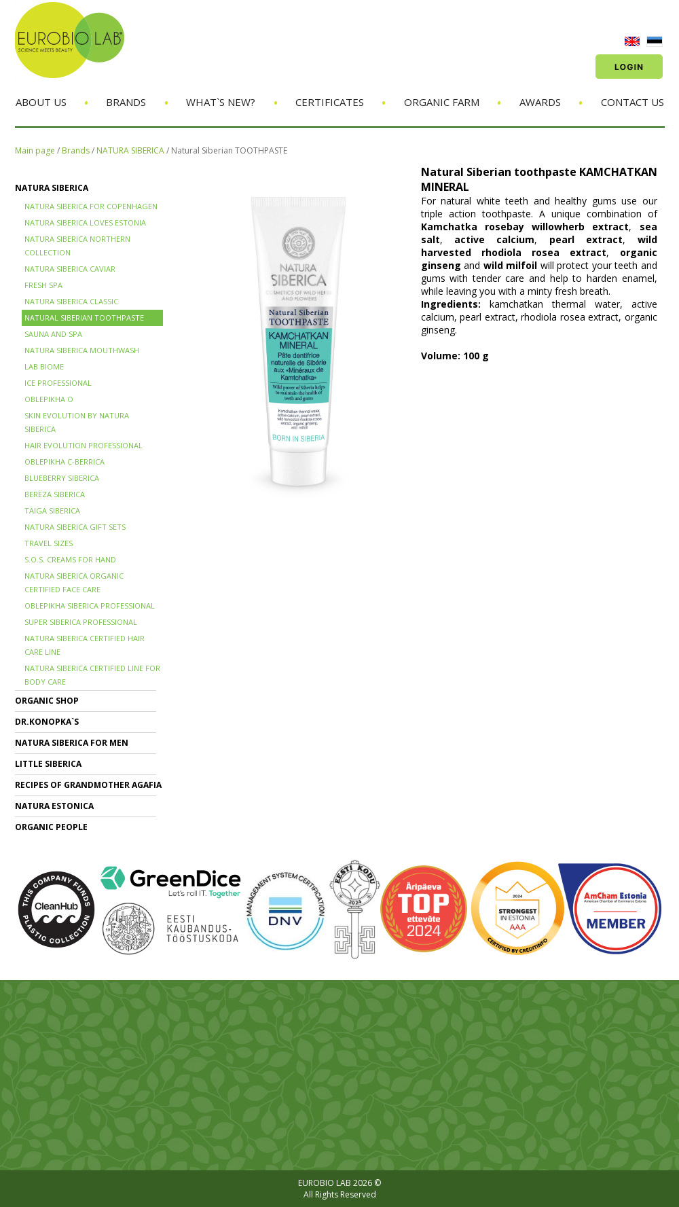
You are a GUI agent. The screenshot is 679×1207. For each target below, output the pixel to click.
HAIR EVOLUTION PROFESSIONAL (83, 445)
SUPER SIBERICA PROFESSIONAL (80, 622)
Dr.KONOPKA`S (47, 721)
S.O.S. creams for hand (70, 559)
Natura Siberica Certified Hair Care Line (84, 645)
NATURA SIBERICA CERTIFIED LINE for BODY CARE (92, 675)
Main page (35, 150)
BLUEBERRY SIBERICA (61, 478)
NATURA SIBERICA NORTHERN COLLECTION (77, 245)
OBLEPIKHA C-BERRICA (64, 461)
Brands (126, 102)
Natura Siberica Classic (71, 301)
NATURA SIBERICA (130, 150)
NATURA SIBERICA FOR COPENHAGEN (91, 206)
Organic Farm (441, 102)
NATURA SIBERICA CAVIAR (69, 269)
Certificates (329, 102)
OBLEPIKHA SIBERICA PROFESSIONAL (89, 605)
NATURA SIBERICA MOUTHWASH (81, 350)
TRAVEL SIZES (48, 543)
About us (41, 102)
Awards (540, 102)
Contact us (632, 102)
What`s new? (220, 102)
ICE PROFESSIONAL (58, 383)
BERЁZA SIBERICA (54, 494)
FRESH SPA (43, 285)
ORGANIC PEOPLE (51, 827)
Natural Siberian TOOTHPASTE (229, 150)
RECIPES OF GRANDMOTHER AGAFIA (88, 785)
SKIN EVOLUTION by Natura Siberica (76, 422)
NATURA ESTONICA (54, 806)
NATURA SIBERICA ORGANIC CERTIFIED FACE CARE (74, 582)
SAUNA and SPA (53, 334)
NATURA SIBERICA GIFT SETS (75, 527)
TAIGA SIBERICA (52, 510)
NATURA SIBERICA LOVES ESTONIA (85, 222)
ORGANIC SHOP (47, 700)
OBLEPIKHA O (48, 399)
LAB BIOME (44, 366)
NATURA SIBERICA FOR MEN (71, 743)
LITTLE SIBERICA (48, 764)
